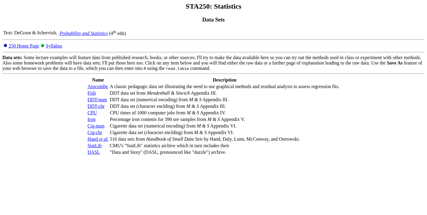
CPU (92, 112)
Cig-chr (94, 132)
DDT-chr (96, 106)
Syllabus (54, 45)
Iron (91, 119)
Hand (98, 139)
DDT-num (97, 99)
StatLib (94, 145)
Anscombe (97, 86)
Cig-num (96, 125)
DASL (93, 152)
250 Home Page (24, 45)
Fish (91, 93)
